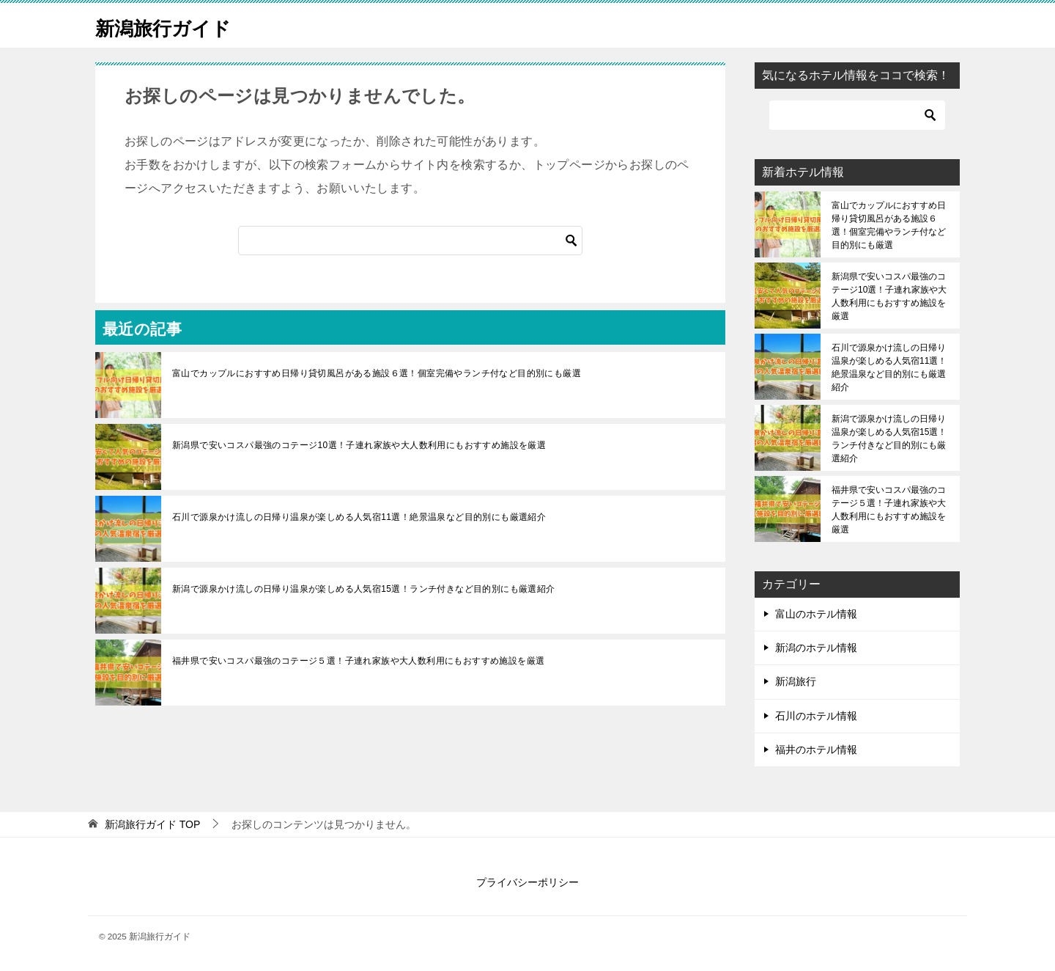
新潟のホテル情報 (816, 647)
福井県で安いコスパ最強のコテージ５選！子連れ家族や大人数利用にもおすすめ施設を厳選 (358, 661)
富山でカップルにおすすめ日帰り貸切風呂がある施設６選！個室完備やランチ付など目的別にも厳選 (376, 373)
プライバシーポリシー (527, 882)
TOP (152, 824)
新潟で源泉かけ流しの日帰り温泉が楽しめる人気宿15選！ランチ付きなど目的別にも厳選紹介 (363, 589)
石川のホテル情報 (816, 716)
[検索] (410, 240)
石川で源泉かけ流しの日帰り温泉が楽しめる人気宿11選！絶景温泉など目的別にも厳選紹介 (359, 517)
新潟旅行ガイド (173, 25)
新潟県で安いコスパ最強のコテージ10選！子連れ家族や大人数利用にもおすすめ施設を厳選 (359, 445)
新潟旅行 (795, 681)
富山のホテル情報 (816, 614)
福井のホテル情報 (816, 749)
